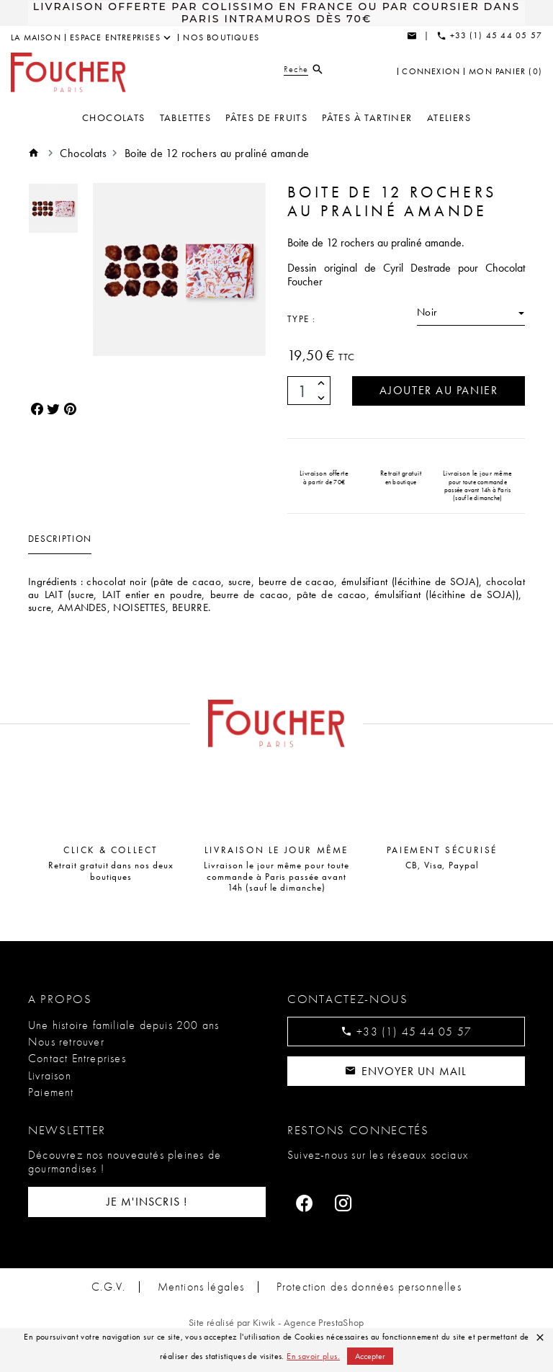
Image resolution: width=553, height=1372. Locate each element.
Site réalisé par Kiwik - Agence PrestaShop (276, 1322)
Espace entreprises (115, 37)
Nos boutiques (221, 37)
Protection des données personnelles (369, 1286)
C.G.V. (108, 1286)
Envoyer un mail (406, 1071)
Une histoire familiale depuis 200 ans (123, 1025)
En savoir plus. (313, 1356)
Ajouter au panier (438, 390)
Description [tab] (59, 539)
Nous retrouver (66, 1041)
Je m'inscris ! (147, 1202)
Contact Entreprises (77, 1058)
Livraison (49, 1075)
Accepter (370, 1356)
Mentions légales (200, 1286)
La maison (36, 37)
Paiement (51, 1092)
